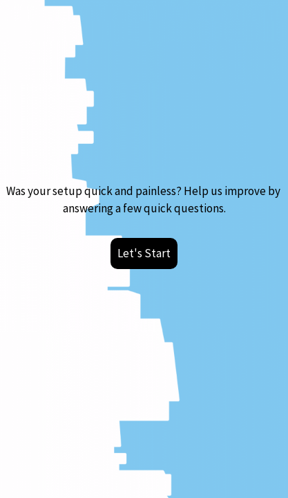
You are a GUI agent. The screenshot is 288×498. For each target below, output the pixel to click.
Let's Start (144, 253)
